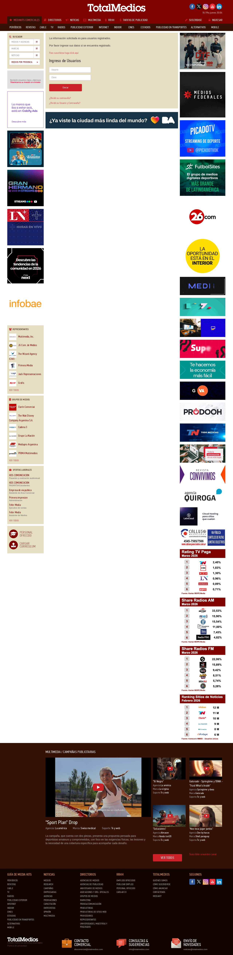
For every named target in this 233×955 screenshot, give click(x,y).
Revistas (11, 884)
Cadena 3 (18, 427)
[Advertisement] (21, 805)
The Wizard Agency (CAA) (23, 355)
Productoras (86, 908)
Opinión (47, 911)
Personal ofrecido (125, 888)
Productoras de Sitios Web (93, 911)
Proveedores (86, 915)
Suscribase (193, 20)
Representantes (88, 919)
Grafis (16, 383)
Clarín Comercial (22, 407)
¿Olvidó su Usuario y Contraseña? (64, 103)
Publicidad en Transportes (20, 919)
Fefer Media (15, 505)
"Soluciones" (159, 828)
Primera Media (21, 365)
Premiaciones (50, 900)
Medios (47, 880)
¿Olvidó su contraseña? (60, 98)
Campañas (48, 888)
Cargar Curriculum (27, 545)
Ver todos (14, 390)
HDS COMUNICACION (19, 475)
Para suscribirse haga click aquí (63, 52)
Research (48, 884)
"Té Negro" (158, 781)
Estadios (11, 915)
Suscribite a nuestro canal (203, 854)
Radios (10, 896)
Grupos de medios (89, 896)
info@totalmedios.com (139, 949)
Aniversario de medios (91, 888)
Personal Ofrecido (26, 533)
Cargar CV (121, 892)
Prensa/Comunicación (90, 904)
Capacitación (50, 904)
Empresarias (50, 892)
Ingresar (215, 20)
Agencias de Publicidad (91, 884)
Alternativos (13, 923)
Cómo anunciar (160, 888)
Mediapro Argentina (23, 444)
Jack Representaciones (25, 374)
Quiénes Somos (160, 880)
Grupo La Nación (22, 436)
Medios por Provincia (24, 62)
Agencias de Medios (89, 880)
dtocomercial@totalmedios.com (88, 949)
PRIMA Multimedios (23, 453)
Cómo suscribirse (161, 884)
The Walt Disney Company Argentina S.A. (21, 417)
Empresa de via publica (20, 490)
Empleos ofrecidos (125, 880)
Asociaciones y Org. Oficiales (94, 892)
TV (8, 892)
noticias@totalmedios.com (195, 949)
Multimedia (49, 915)
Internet (11, 904)
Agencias (48, 896)
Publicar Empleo (124, 884)
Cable (10, 888)
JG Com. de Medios (23, 345)
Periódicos (12, 880)
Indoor (10, 908)
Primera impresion (18, 497)
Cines (10, 911)
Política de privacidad (17, 946)
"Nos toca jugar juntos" (201, 828)
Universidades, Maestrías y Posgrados (93, 925)
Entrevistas (49, 908)
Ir (37, 41)
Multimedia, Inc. (21, 337)
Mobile (10, 927)
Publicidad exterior (17, 900)
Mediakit (157, 896)
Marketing (85, 900)
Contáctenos (159, 892)
